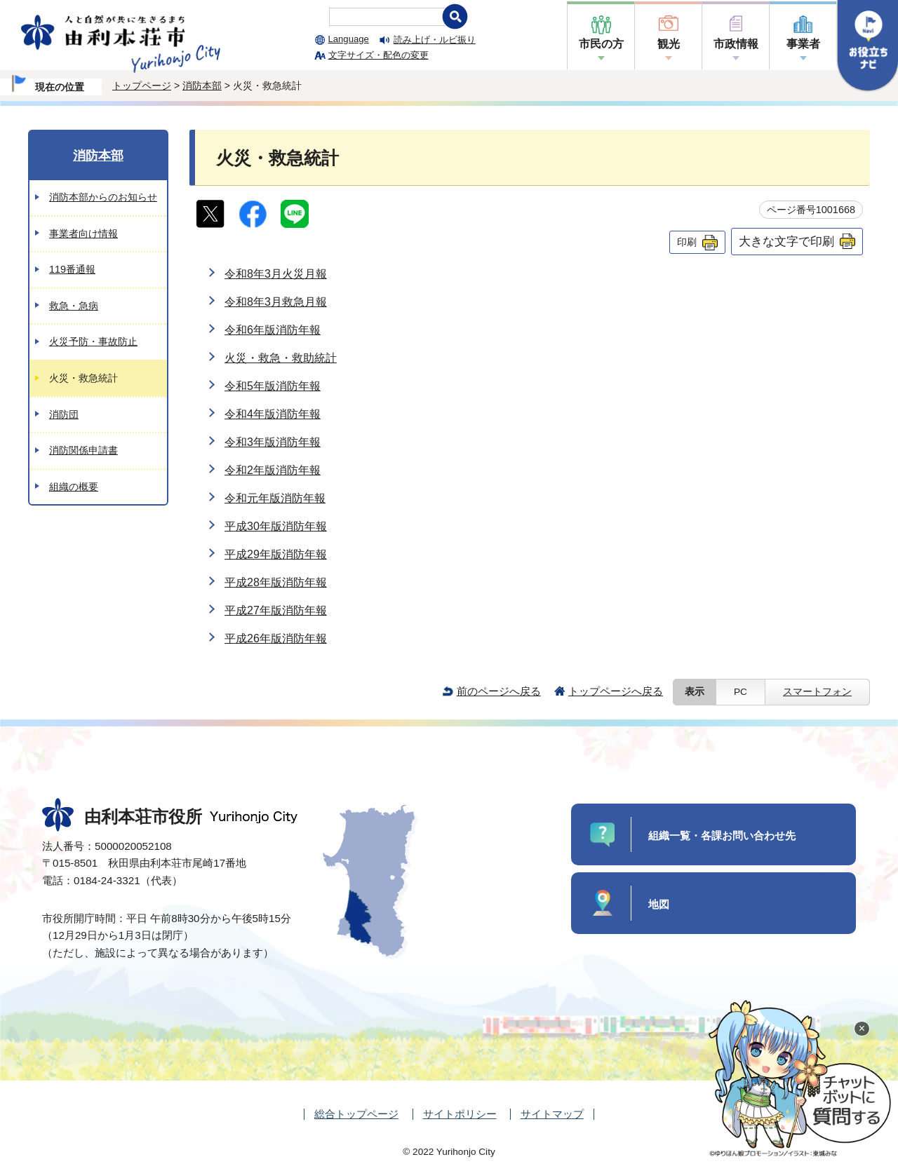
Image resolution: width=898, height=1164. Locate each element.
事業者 (803, 44)
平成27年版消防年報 (275, 610)
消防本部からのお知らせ (103, 197)
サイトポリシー (460, 1114)
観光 (668, 44)
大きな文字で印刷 (786, 241)
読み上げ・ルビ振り (435, 39)
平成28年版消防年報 (275, 582)
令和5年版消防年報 (272, 386)
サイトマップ (552, 1114)
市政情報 (735, 44)
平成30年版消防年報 (275, 526)
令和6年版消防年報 (272, 330)
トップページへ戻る (615, 691)
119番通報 (72, 269)
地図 (658, 904)
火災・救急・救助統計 (280, 358)
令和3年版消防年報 (272, 442)
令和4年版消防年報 (272, 414)
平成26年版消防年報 (275, 638)
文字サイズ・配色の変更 (378, 55)
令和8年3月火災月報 (275, 274)
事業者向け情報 (83, 233)
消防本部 (202, 85)
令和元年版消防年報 (275, 498)
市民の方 (601, 44)
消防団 (64, 414)
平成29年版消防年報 (275, 554)
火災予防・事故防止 (93, 341)
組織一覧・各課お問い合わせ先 (722, 835)
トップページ (141, 85)
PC (740, 691)
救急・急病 (73, 305)
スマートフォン (817, 691)
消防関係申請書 (83, 450)
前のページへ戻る (499, 691)
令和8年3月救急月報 (275, 302)
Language (348, 39)
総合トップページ (356, 1114)
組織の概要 (73, 486)
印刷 (687, 242)
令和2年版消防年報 (272, 470)
